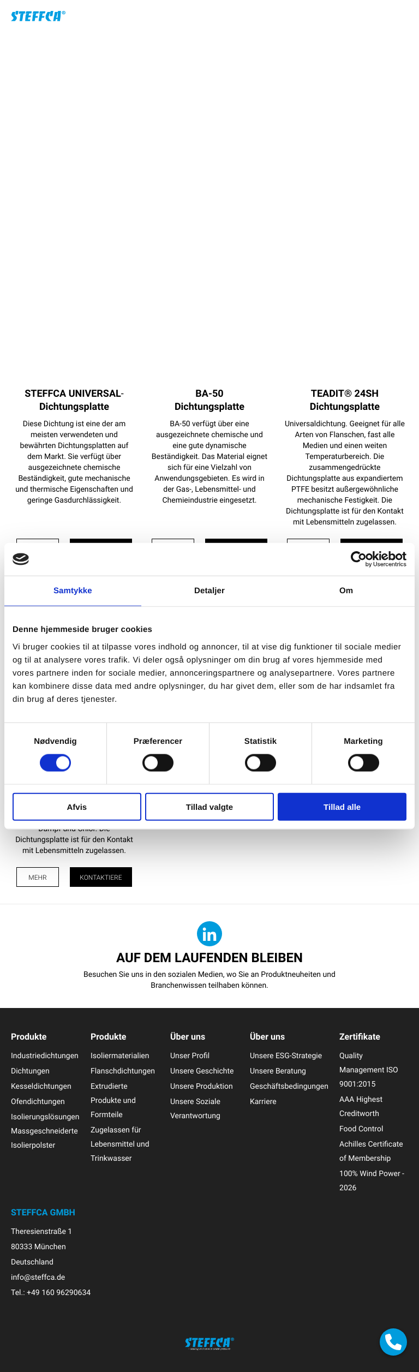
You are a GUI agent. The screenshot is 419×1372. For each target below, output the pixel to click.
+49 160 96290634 (59, 1292)
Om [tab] (346, 590)
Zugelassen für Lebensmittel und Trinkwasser (120, 1144)
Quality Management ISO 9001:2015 (368, 1070)
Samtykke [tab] (72, 590)
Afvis (77, 806)
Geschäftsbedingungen (289, 1086)
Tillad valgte (209, 806)
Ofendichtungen (38, 1101)
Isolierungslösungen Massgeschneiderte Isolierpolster (45, 1131)
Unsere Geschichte (202, 1071)
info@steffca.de (38, 1277)
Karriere (263, 1101)
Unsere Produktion (201, 1086)
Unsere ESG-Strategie (286, 1056)
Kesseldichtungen (41, 1086)
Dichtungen (30, 1071)
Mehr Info (37, 880)
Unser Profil (190, 1056)
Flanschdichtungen (123, 1071)
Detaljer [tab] (209, 590)
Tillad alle (342, 806)
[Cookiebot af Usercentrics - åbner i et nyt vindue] (358, 559)
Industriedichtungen (45, 1056)
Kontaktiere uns (101, 880)
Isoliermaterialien (120, 1056)
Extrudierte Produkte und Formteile (113, 1100)
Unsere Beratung (278, 1071)
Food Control (361, 1129)
